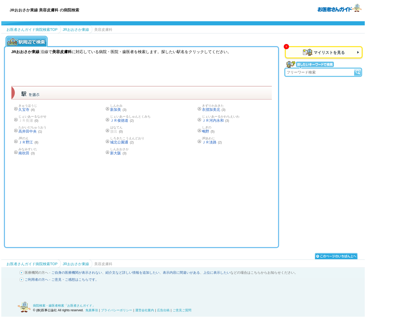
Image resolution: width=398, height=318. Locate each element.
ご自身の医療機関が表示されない (76, 272)
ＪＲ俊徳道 (122, 120)
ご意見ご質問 (182, 310)
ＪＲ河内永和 (215, 120)
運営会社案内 (144, 310)
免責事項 (91, 310)
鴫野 (208, 131)
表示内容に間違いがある (181, 272)
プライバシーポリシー (116, 310)
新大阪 (118, 153)
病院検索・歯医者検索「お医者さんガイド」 (64, 305)
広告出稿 (163, 310)
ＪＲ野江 (28, 142)
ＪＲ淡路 (212, 142)
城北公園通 (122, 142)
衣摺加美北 (214, 109)
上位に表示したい (216, 272)
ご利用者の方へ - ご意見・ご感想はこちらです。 (62, 279)
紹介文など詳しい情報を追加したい (132, 272)
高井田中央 (30, 131)
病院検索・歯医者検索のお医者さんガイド (340, 7)
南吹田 (26, 153)
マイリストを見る (329, 52)
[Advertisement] (141, 201)
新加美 (118, 109)
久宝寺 (26, 109)
